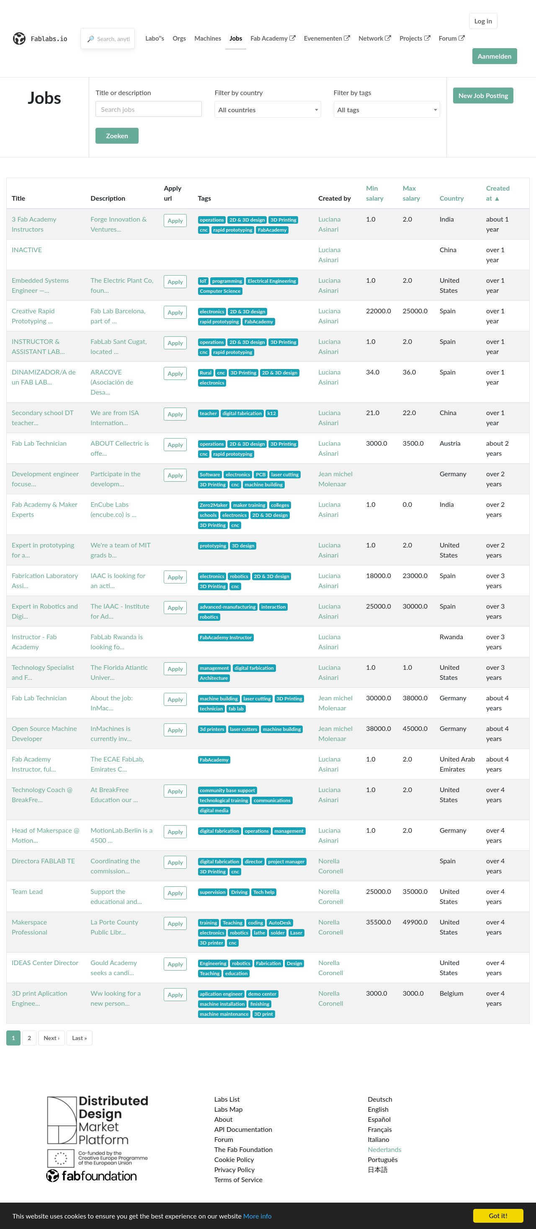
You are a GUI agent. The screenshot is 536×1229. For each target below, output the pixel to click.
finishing (259, 1004)
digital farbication (254, 668)
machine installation (222, 1004)
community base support (227, 790)
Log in (483, 21)
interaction (273, 607)
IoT (203, 281)
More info (257, 1216)
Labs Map (228, 1109)
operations (212, 220)
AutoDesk (280, 922)
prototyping (213, 545)
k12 (272, 413)
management (214, 668)
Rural (205, 372)
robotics (239, 576)
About (223, 1119)
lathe (259, 932)
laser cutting (285, 474)
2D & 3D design (247, 220)
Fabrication (268, 963)
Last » (79, 1037)
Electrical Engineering (272, 281)
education (236, 973)
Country (452, 198)
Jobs (235, 38)
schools (208, 515)
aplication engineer (221, 994)
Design (294, 963)
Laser (296, 932)
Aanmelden (495, 56)
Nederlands (384, 1149)
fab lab (236, 708)
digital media (214, 810)
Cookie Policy (234, 1159)
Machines (207, 38)
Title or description (123, 92)
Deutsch (380, 1099)
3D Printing (283, 220)
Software (210, 474)
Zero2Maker (213, 505)
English (378, 1109)
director (254, 861)
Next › (51, 1037)
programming (227, 281)
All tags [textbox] (349, 110)
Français (380, 1129)
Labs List (227, 1099)
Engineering (213, 963)
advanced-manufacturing (227, 607)
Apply (175, 220)
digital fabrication (242, 413)
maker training (249, 505)
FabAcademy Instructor (226, 637)
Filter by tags (352, 92)
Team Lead (27, 891)
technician (211, 708)
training (208, 922)
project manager (286, 861)
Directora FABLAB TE (43, 861)
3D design (243, 545)
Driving (239, 892)
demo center (262, 994)
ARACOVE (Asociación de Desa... (111, 382)
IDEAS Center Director (45, 962)
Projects (414, 38)
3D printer (211, 943)
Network (374, 38)
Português (382, 1159)
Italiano (378, 1139)
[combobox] (267, 109)
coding (255, 922)
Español (379, 1119)
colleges (280, 505)
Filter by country (238, 92)
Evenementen (327, 38)
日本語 (378, 1169)
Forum (452, 38)
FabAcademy (272, 230)
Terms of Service (238, 1179)
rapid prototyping (232, 230)
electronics (212, 311)
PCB (260, 474)
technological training (224, 800)
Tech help (264, 892)
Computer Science (220, 291)
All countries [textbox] (236, 110)
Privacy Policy (234, 1169)
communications (272, 800)
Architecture (214, 678)
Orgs (179, 38)
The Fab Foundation (243, 1149)
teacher (208, 413)
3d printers (212, 729)
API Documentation (243, 1129)
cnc (203, 230)
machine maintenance (224, 1014)
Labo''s (154, 38)
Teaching (232, 922)
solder (278, 932)
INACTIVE (27, 249)
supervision (212, 892)
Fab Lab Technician (39, 443)
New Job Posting (483, 95)
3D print (263, 1014)
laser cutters (243, 729)
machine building (263, 484)
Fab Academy (273, 38)
